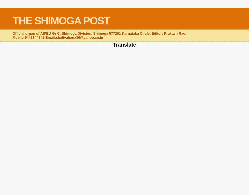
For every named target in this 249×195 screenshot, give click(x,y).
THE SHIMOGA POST (61, 21)
